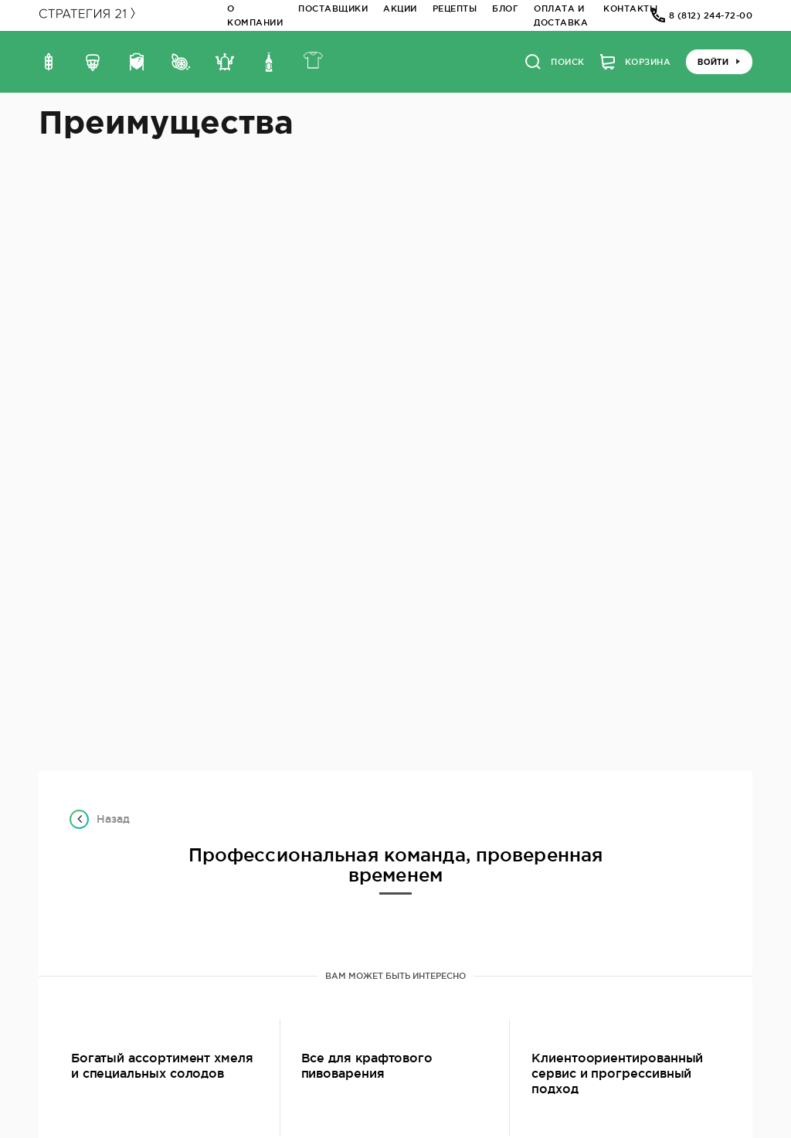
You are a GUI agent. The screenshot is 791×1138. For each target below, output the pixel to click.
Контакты (630, 8)
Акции (400, 8)
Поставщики (333, 8)
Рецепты (455, 8)
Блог (505, 8)
